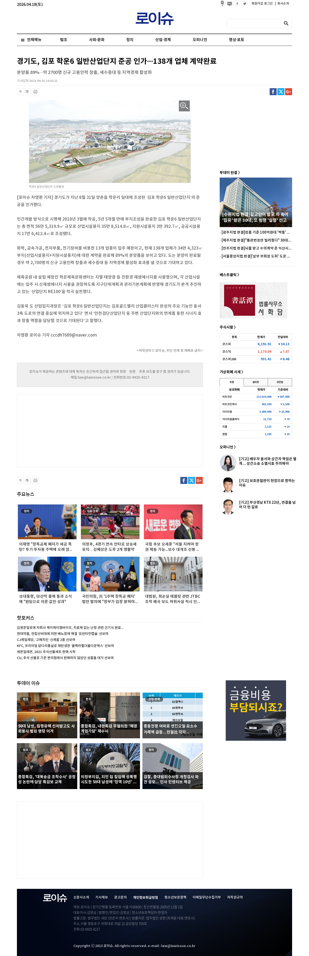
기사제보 (101, 897)
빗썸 (232, 382)
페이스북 (273, 91)
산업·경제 (163, 39)
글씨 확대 (27, 91)
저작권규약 (235, 897)
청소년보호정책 (175, 897)
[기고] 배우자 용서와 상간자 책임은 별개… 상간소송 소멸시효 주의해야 (267, 461)
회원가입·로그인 (263, 4)
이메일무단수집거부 (207, 897)
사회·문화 (97, 39)
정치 (129, 39)
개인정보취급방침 (145, 898)
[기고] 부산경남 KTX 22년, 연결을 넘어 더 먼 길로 (267, 504)
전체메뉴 (34, 39)
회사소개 (282, 4)
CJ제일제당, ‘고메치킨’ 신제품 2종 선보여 (46, 640)
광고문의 (120, 897)
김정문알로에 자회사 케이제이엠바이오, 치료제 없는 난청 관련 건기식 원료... (70, 628)
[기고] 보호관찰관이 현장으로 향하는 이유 (267, 483)
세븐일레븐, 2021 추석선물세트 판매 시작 (46, 652)
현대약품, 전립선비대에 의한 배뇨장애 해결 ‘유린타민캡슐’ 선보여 (62, 634)
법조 (63, 39)
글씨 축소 (20, 91)
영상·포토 (236, 39)
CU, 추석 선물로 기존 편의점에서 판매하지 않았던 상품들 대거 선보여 (65, 658)
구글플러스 (288, 91)
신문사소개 (81, 897)
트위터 (280, 91)
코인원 (280, 382)
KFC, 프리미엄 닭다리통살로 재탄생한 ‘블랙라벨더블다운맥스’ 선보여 (65, 646)
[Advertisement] (65, 430)
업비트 (256, 382)
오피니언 (200, 39)
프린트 (35, 91)
